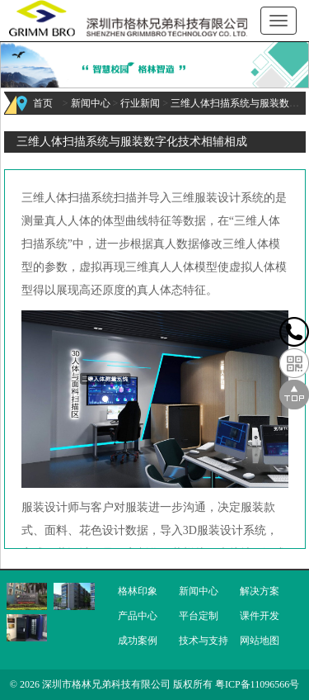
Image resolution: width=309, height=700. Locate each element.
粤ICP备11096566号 (257, 684)
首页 (43, 103)
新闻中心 (90, 103)
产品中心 (137, 616)
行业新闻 (140, 103)
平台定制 (198, 616)
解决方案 (259, 591)
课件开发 (259, 616)
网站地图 (259, 640)
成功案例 (137, 640)
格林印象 (137, 591)
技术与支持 (203, 640)
